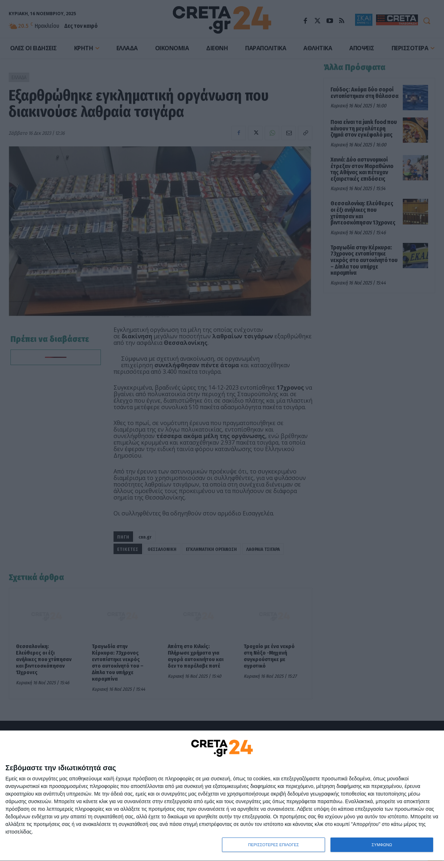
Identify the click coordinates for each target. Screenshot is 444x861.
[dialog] (222, 796)
